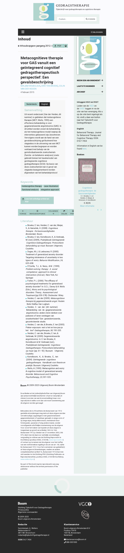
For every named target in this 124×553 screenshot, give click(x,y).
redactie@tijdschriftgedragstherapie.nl (33, 535)
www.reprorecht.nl (56, 440)
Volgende (53, 212)
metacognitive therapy (32, 186)
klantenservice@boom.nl (75, 539)
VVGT (82, 108)
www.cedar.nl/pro (27, 459)
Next (101, 210)
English (44, 104)
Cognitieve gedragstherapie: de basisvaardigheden (87, 191)
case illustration (51, 186)
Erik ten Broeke (49, 86)
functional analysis (30, 189)
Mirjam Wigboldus (30, 86)
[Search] (70, 19)
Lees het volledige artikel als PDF (37, 200)
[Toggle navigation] (23, 32)
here (84, 149)
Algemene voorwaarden (28, 512)
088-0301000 (70, 542)
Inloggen (97, 32)
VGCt (91, 106)
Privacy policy (23, 510)
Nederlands (31, 104)
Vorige (23, 212)
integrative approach (50, 189)
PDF (59, 46)
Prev (98, 210)
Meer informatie (87, 206)
